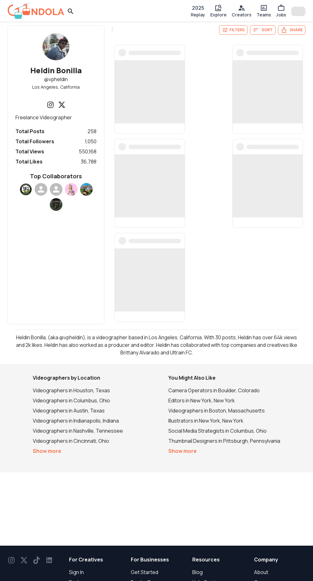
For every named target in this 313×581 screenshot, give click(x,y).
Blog (197, 572)
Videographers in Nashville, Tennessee (78, 430)
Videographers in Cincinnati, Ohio (71, 440)
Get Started (144, 572)
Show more (47, 451)
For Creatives (86, 559)
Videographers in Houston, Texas (71, 390)
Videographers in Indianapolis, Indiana (76, 420)
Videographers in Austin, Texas (69, 410)
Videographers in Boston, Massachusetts (216, 410)
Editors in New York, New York (201, 400)
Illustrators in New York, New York (205, 420)
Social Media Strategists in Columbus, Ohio (217, 430)
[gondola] (36, 11)
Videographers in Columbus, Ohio (71, 400)
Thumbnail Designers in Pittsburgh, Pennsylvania (224, 440)
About (261, 572)
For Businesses (150, 559)
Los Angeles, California (56, 87)
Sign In (76, 572)
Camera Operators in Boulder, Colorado (214, 390)
